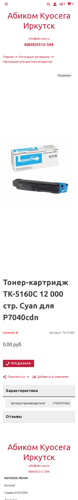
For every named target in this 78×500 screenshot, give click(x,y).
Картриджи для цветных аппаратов (27, 62)
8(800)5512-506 (39, 44)
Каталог (9, 485)
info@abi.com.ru (39, 38)
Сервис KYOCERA (16, 492)
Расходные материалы (35, 57)
